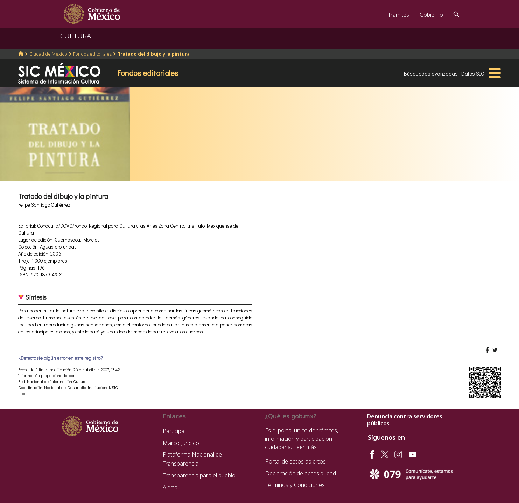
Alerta (170, 487)
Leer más (305, 447)
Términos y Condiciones (295, 485)
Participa (173, 431)
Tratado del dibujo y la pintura (154, 54)
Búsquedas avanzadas (431, 73)
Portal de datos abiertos (295, 461)
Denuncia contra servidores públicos (404, 419)
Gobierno (431, 15)
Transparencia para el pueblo (199, 475)
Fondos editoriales (92, 54)
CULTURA (75, 36)
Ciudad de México (48, 54)
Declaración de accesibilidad (300, 473)
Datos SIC (472, 73)
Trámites (398, 15)
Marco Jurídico (181, 443)
